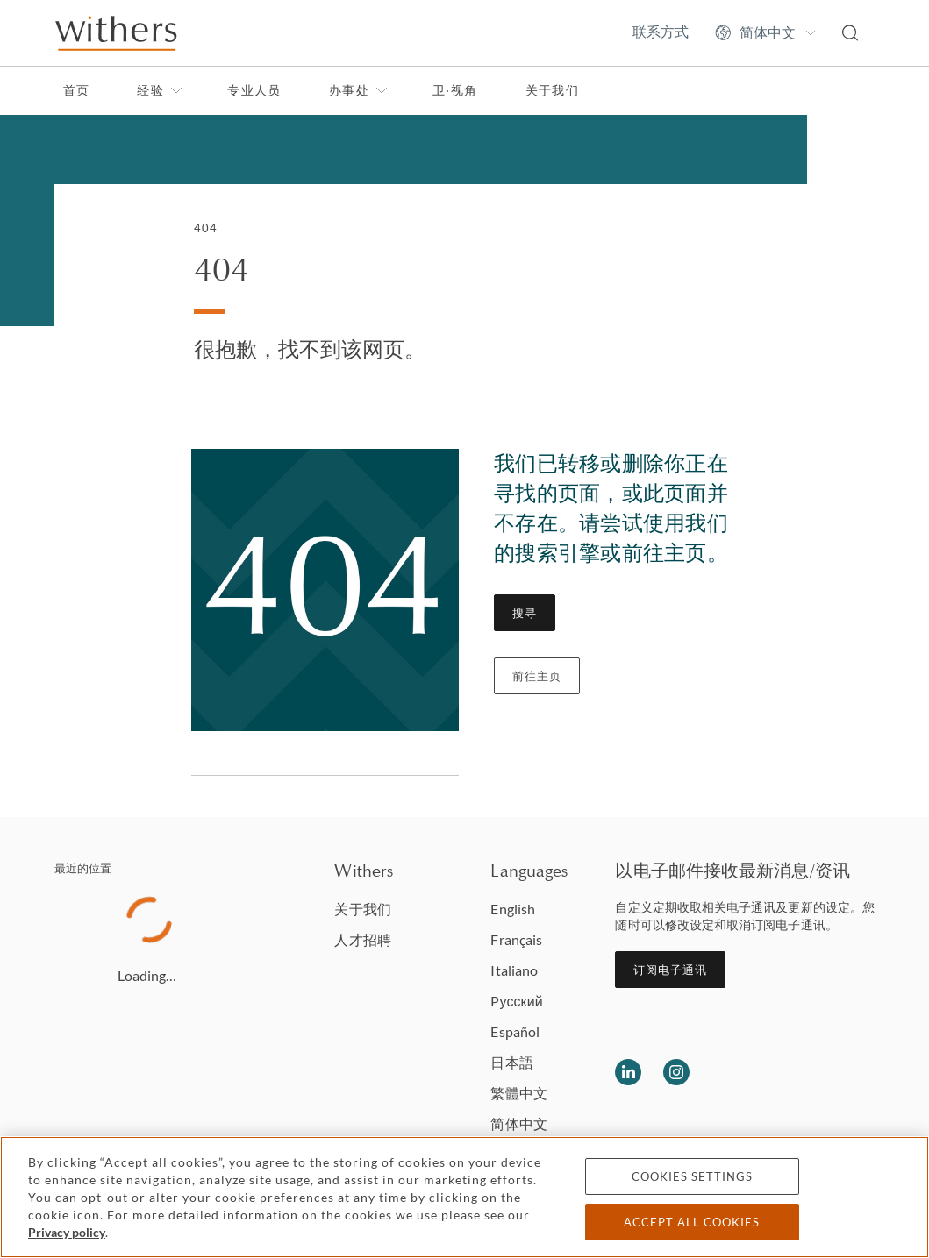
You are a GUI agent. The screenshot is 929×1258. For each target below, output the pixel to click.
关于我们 (552, 89)
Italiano (514, 970)
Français (516, 939)
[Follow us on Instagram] (676, 1072)
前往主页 (536, 676)
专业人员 (254, 89)
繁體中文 (518, 1092)
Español (515, 1031)
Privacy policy (66, 1232)
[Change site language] (765, 32)
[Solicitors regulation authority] (828, 1072)
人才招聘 (362, 939)
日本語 (511, 1062)
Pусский (516, 1000)
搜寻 (524, 613)
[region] (464, 1197)
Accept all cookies (692, 1222)
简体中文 (518, 1123)
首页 (76, 89)
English (512, 908)
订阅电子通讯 (670, 970)
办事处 (358, 89)
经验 (159, 89)
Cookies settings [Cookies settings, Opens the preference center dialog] (692, 1176)
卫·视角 (455, 89)
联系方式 (660, 32)
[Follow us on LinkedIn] (628, 1072)
